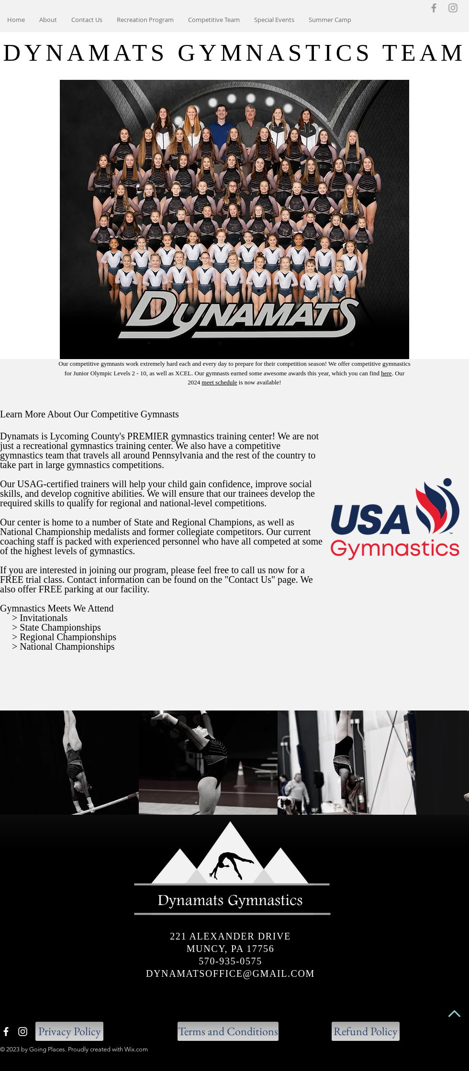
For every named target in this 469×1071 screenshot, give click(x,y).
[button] (214, 20)
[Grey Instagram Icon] (453, 8)
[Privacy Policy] (69, 1031)
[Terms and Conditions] (228, 1031)
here (386, 373)
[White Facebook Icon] (6, 1032)
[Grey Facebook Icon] (434, 8)
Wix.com (136, 1049)
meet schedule (219, 382)
